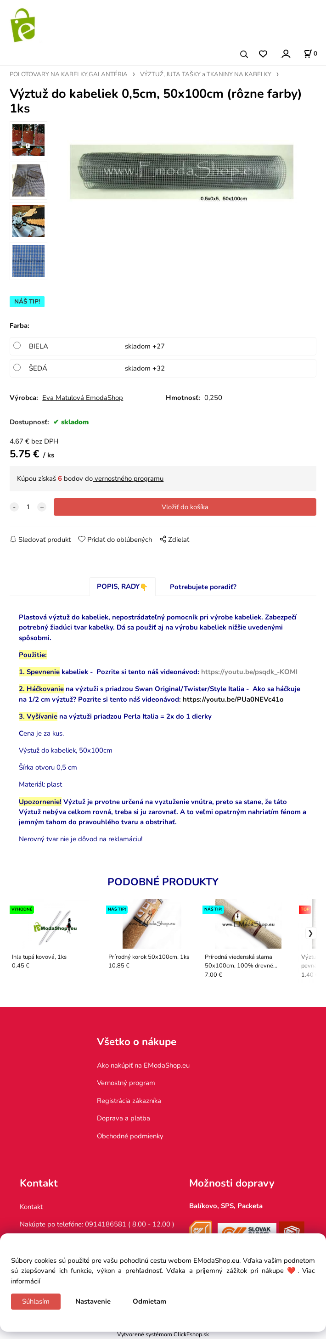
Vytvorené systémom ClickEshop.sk (163, 1334)
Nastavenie (93, 1301)
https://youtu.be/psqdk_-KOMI (249, 671)
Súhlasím (36, 1301)
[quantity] (28, 507)
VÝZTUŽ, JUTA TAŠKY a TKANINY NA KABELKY (205, 74)
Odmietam (149, 1301)
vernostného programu (128, 478)
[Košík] (310, 53)
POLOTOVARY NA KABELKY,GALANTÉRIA (69, 74)
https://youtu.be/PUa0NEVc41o (233, 699)
